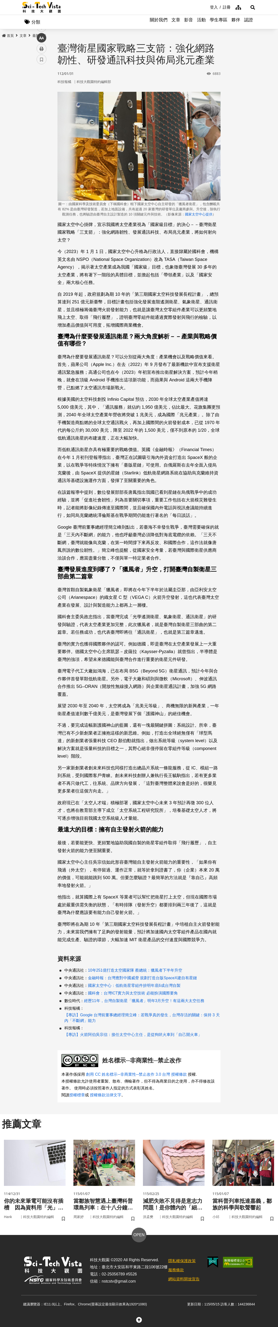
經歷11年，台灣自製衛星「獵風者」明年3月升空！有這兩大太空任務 (144, 1001)
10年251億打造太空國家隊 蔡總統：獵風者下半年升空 (135, 971)
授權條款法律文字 (105, 1095)
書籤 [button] (41, 148)
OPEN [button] (138, 1236)
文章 (175, 22)
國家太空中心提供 (198, 214)
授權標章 (77, 1095)
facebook (41, 94)
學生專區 (218, 22)
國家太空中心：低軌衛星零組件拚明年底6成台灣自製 (134, 986)
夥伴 (235, 22)
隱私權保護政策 (182, 1262)
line (40, 115)
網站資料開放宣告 (184, 1280)
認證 (248, 22)
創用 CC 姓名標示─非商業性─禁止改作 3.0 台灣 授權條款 (136, 1074)
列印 (41, 137)
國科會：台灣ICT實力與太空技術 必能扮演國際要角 (133, 994)
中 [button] (41, 126)
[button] (249, 7)
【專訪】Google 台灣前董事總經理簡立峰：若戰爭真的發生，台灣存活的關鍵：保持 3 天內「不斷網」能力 (142, 1018)
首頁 (8, 36)
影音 (188, 22)
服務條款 (176, 1271)
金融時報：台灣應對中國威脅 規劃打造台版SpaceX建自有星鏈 (142, 978)
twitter (41, 105)
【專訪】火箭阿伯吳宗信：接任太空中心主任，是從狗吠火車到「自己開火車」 (133, 1035)
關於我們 (158, 22)
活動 (201, 22)
